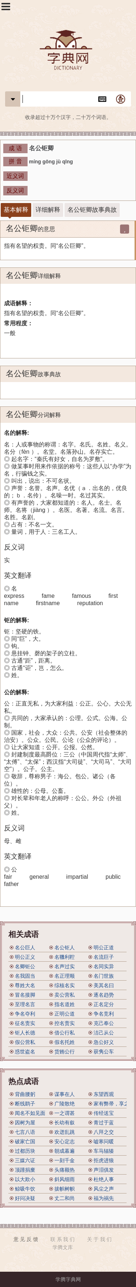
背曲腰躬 (25, 1094)
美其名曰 (104, 985)
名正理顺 (64, 976)
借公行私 (64, 1033)
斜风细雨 (64, 1179)
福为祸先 (104, 1198)
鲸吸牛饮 (25, 1189)
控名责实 (64, 1023)
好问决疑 (25, 1198)
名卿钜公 (25, 966)
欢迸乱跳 (64, 1132)
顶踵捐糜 (25, 1170)
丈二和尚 (64, 1198)
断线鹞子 (25, 1104)
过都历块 (25, 1151)
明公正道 (104, 947)
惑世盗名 (25, 1051)
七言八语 (25, 1132)
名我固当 (25, 976)
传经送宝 (104, 1113)
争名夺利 (25, 1014)
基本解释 (16, 209)
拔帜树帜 (64, 1189)
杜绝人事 (104, 1179)
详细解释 (48, 209)
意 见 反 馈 (25, 1239)
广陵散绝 (64, 1104)
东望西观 (104, 1094)
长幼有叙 (64, 1122)
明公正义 (25, 957)
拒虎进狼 (104, 1160)
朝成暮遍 (64, 1151)
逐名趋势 (104, 995)
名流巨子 (104, 957)
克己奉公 (104, 1023)
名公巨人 (25, 947)
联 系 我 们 (62, 1239)
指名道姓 (64, 1004)
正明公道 (64, 1014)
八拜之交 (104, 1132)
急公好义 (104, 1042)
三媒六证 (25, 1160)
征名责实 (25, 1023)
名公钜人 (64, 947)
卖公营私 (64, 995)
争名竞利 (104, 1014)
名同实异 (104, 966)
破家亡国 (25, 1141)
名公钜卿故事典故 (92, 209)
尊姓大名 (25, 985)
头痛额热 (64, 1170)
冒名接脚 (25, 995)
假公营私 (25, 1042)
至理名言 (25, 1004)
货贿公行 (64, 1051)
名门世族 (104, 976)
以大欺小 (25, 1179)
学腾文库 (63, 1247)
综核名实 (64, 985)
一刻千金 (64, 1160)
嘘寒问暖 (104, 1141)
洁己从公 (104, 1033)
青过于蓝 (104, 1122)
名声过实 (64, 966)
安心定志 (64, 1141)
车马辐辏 (104, 1151)
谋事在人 (64, 1094)
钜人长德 (25, 1033)
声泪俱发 (104, 1170)
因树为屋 (25, 1122)
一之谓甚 (64, 1113)
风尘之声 (104, 1189)
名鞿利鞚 (64, 957)
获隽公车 (104, 1051)
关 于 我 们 (99, 1239)
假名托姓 (64, 1042)
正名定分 (104, 1004)
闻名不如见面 (30, 1113)
